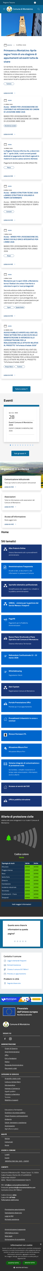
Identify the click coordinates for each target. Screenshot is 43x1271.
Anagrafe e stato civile (13, 1078)
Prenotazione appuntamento (15, 1209)
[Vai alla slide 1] (10, 445)
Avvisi (9, 45)
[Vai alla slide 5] (20, 445)
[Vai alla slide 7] (25, 445)
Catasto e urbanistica (12, 1094)
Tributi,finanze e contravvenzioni (16, 1116)
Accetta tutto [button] (13, 1263)
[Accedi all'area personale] (35, 2)
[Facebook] (5, 1039)
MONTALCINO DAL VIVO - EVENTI (17, 1161)
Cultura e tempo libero (13, 1082)
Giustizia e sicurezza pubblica (15, 1112)
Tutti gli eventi (20, 453)
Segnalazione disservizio (13, 1212)
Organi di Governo (11, 1048)
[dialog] (21, 1256)
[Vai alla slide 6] (22, 445)
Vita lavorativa (10, 1085)
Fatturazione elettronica (10, 1200)
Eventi (7, 1158)
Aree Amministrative (12, 1052)
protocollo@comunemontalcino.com (22, 1187)
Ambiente (8, 1119)
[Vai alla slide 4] (17, 445)
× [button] (40, 1244)
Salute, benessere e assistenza (15, 1122)
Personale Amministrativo (14, 1065)
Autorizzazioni (10, 1126)
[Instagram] (10, 1039)
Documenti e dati (11, 1068)
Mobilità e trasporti (11, 1100)
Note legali (8, 1236)
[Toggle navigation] (4, 9)
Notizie (7, 1138)
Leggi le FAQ (9, 1216)
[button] (21, 1267)
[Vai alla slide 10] (32, 445)
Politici (7, 1061)
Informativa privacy (11, 1233)
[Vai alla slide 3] (15, 445)
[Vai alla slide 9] (30, 445)
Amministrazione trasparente (15, 1229)
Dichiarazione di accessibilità (15, 1239)
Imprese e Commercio (12, 1088)
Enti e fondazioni (11, 1058)
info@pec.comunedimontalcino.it (17, 1185)
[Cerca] (38, 9)
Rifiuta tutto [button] (30, 1263)
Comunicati (9, 1142)
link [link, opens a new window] (24, 1258)
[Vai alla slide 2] (12, 445)
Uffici (6, 1055)
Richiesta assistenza (12, 1219)
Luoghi (7, 1154)
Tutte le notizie (21, 389)
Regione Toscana (9, 2)
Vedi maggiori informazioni (21, 904)
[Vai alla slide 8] (27, 445)
